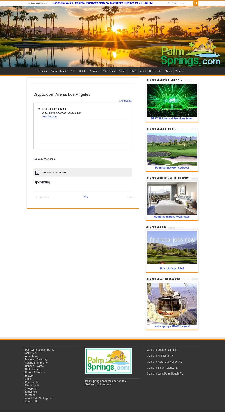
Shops (168, 71)
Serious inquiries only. (98, 384)
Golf (73, 71)
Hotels (82, 71)
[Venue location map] (83, 131)
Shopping (31, 388)
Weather (179, 71)
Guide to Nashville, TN (160, 355)
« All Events (125, 100)
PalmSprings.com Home (39, 349)
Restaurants (32, 385)
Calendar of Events (36, 362)
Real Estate (155, 71)
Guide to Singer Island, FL (162, 367)
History (133, 71)
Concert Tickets (59, 71)
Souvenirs (31, 391)
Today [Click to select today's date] (85, 197)
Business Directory (36, 359)
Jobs (143, 71)
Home (31, 70)
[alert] (82, 172)
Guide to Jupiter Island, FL (162, 349)
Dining (122, 71)
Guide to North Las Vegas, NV (164, 361)
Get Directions (49, 116)
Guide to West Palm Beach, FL (165, 373)
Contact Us (31, 401)
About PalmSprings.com (39, 398)
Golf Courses (32, 369)
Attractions (109, 71)
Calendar (42, 71)
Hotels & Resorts (35, 372)
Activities (94, 71)
